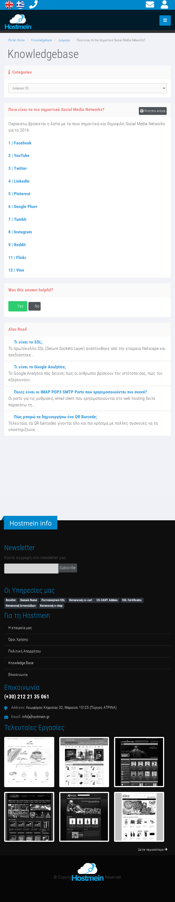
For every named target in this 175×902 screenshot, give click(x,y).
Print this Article (152, 111)
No (34, 306)
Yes (17, 306)
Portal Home (16, 40)
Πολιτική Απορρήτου (24, 651)
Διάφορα (64, 40)
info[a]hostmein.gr (36, 716)
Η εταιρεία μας (20, 627)
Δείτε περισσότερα (152, 850)
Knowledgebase (41, 40)
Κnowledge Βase (20, 663)
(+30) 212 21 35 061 (26, 696)
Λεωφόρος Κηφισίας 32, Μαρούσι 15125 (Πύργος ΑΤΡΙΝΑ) (71, 707)
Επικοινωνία (18, 674)
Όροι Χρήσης (18, 639)
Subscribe (68, 567)
